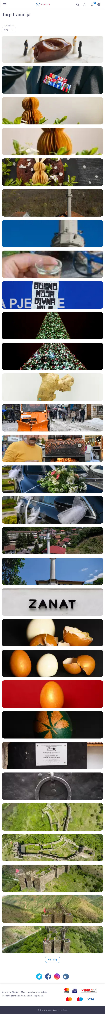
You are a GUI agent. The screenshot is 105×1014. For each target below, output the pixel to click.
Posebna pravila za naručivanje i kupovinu (22, 996)
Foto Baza (63, 1010)
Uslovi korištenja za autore (34, 992)
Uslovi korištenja (10, 992)
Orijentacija (9, 26)
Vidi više (52, 959)
